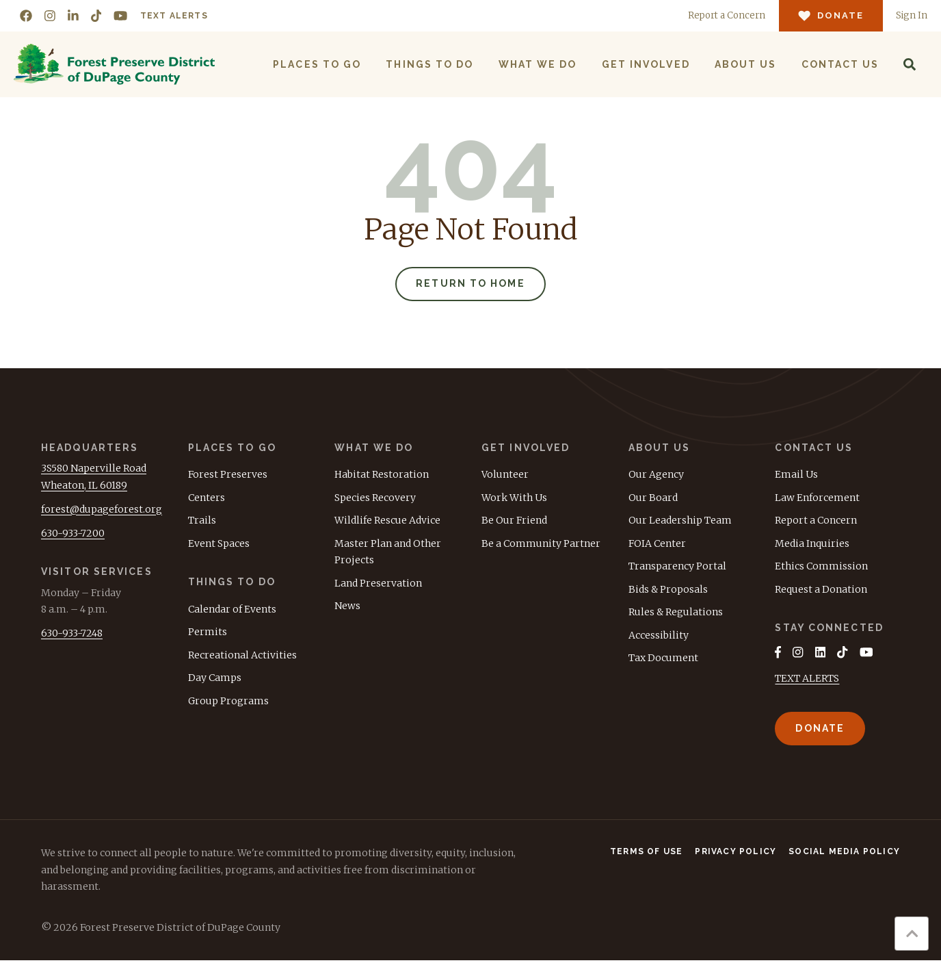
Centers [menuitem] (206, 499)
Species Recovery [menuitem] (375, 499)
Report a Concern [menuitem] (816, 521)
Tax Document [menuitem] (663, 659)
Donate (820, 730)
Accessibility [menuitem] (658, 636)
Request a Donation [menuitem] (821, 591)
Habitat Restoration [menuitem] (381, 476)
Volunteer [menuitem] (505, 476)
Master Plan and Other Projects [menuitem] (387, 553)
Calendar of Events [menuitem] (232, 610)
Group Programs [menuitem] (228, 702)
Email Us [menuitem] (796, 476)
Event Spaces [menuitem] (219, 545)
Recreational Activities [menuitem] (242, 656)
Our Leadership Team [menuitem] (680, 521)
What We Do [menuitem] (536, 64)
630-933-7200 (73, 534)
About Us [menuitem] (744, 64)
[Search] (908, 64)
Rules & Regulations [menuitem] (675, 613)
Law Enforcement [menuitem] (817, 499)
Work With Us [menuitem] (514, 499)
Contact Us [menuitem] (839, 64)
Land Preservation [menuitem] (378, 584)
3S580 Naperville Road (93, 469)
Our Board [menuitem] (653, 499)
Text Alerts (174, 16)
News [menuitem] (347, 607)
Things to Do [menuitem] (429, 64)
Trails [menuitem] (202, 521)
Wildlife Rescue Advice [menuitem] (387, 521)
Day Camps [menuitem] (214, 679)
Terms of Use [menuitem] (646, 854)
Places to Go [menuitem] (316, 64)
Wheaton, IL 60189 (84, 486)
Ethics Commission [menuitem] (821, 567)
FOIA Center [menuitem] (657, 545)
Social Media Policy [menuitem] (844, 854)
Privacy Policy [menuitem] (735, 854)
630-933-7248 (72, 634)
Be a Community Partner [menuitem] (540, 545)
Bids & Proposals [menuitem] (668, 591)
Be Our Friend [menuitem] (514, 521)
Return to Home (470, 284)
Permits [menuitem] (207, 633)
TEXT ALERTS (807, 681)
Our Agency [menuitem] (656, 476)
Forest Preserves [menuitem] (227, 476)
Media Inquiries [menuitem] (812, 545)
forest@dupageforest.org (101, 510)
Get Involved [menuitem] (644, 64)
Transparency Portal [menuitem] (677, 567)
